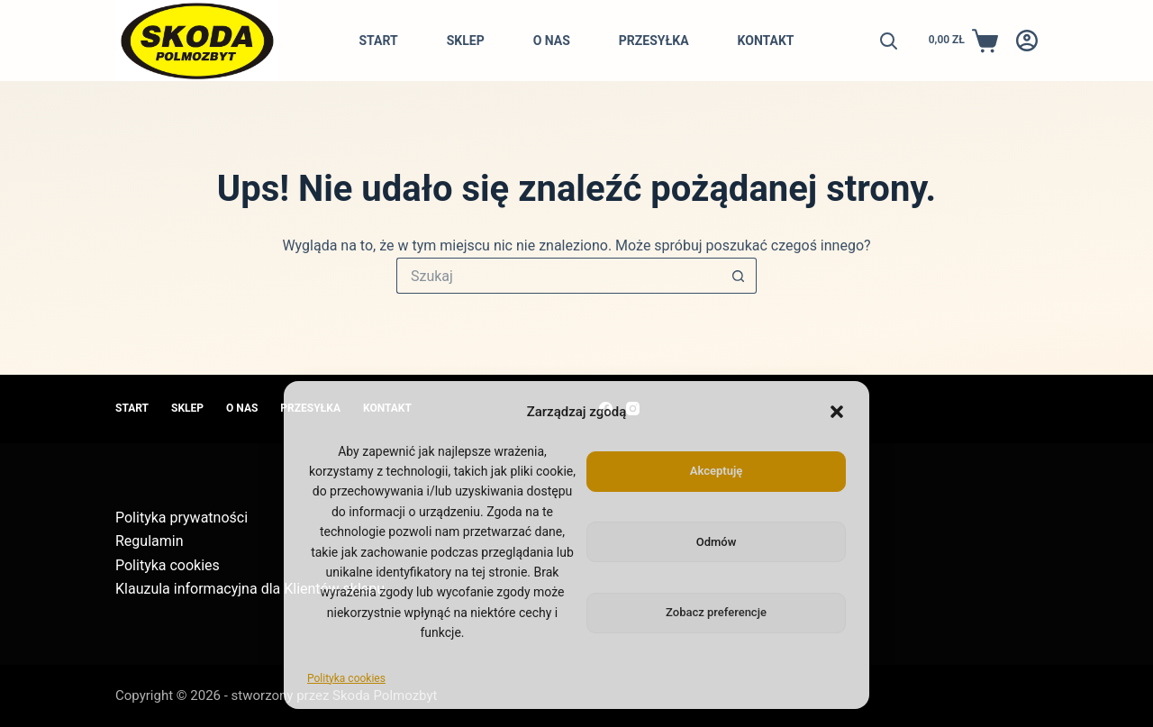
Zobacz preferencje (716, 612)
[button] (837, 412)
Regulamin (149, 541)
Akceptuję (716, 470)
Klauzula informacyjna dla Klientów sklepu (250, 588)
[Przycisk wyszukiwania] (739, 276)
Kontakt (766, 40)
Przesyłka (654, 40)
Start (378, 40)
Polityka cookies (346, 678)
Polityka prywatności (181, 517)
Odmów (716, 542)
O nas (551, 40)
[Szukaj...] (558, 276)
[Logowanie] (1027, 40)
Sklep (466, 40)
